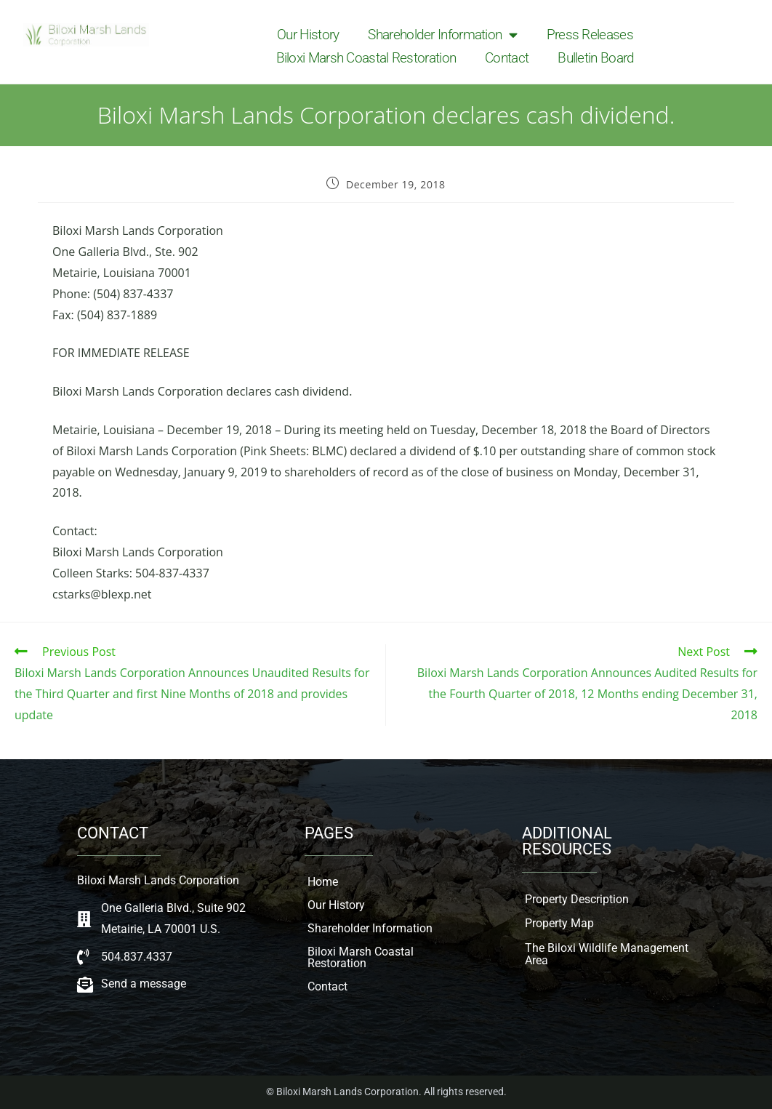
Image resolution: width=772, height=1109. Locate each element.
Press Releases (590, 34)
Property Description (577, 899)
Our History (308, 34)
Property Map (559, 923)
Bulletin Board (596, 57)
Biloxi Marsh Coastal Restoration (366, 57)
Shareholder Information (442, 35)
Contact (506, 57)
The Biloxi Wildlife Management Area (606, 954)
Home (322, 882)
